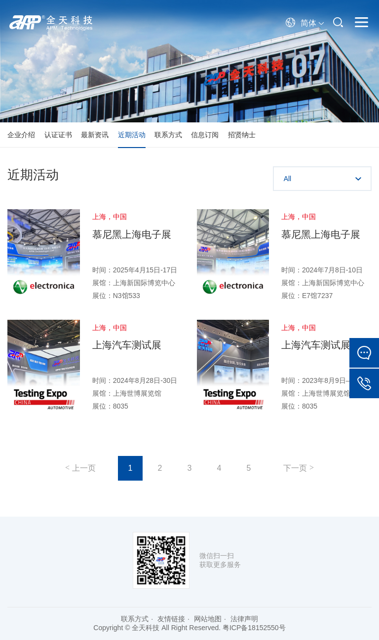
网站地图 (208, 619)
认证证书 (58, 135)
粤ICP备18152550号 (254, 628)
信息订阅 (205, 135)
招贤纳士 (242, 135)
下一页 (295, 468)
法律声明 (244, 619)
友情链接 (171, 619)
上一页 (84, 468)
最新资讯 (95, 135)
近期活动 (132, 135)
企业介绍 (21, 135)
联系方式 (168, 135)
